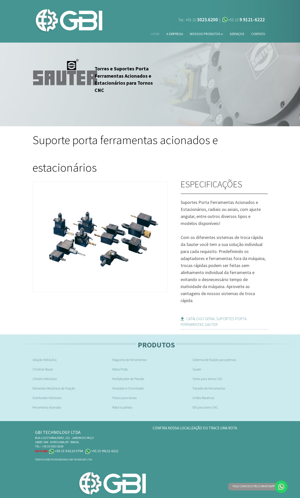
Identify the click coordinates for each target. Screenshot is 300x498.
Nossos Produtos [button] (206, 34)
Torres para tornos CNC (207, 379)
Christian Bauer (43, 369)
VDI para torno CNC (205, 407)
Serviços (237, 34)
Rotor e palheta (122, 407)
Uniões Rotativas (203, 398)
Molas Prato (120, 369)
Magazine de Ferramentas (129, 360)
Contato (258, 34)
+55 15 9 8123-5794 (66, 451)
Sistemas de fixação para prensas (214, 360)
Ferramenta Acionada (47, 407)
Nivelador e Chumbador (128, 388)
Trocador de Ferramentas (208, 388)
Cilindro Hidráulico (45, 379)
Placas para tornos (124, 398)
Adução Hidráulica (45, 360)
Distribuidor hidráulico (47, 398)
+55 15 (202, 19)
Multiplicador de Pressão (128, 379)
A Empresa (174, 34)
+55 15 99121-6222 (101, 451)
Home (155, 34)
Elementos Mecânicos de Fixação (54, 388)
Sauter (196, 369)
